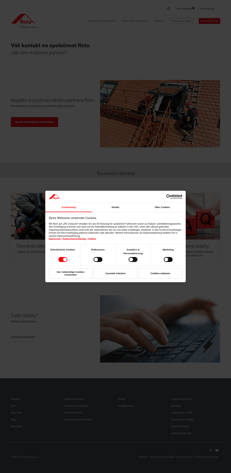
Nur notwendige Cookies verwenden (70, 273)
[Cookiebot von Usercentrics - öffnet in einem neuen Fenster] (168, 196)
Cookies (92, 239)
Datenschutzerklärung (74, 239)
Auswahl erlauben (115, 273)
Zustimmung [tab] (69, 207)
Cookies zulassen (160, 273)
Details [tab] (115, 207)
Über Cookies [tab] (162, 207)
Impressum (55, 239)
